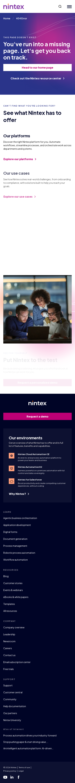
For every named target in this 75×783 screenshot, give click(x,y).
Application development (17, 524)
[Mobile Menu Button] (69, 6)
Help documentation (14, 706)
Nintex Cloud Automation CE (33, 454)
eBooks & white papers (15, 596)
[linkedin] (12, 777)
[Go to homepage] (13, 6)
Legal (21, 771)
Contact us (9, 655)
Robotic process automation (19, 552)
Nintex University (12, 720)
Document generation (15, 538)
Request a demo (47, 416)
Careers (7, 648)
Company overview (13, 627)
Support (8, 685)
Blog (6, 576)
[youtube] (5, 777)
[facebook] (18, 777)
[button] (60, 6)
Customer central (12, 692)
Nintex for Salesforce (30, 479)
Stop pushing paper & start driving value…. (25, 741)
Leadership (9, 634)
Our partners (10, 713)
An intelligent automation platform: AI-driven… (28, 748)
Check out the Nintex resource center (37, 80)
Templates (9, 603)
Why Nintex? (19, 494)
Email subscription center (17, 662)
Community (10, 699)
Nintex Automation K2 (30, 467)
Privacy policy (9, 771)
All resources (10, 610)
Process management (15, 545)
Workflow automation (15, 559)
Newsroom (9, 641)
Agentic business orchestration (20, 517)
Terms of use (24, 767)
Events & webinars (13, 590)
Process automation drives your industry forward (29, 735)
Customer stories (12, 583)
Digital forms (10, 531)
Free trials (8, 669)
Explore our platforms (19, 161)
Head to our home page (45, 67)
